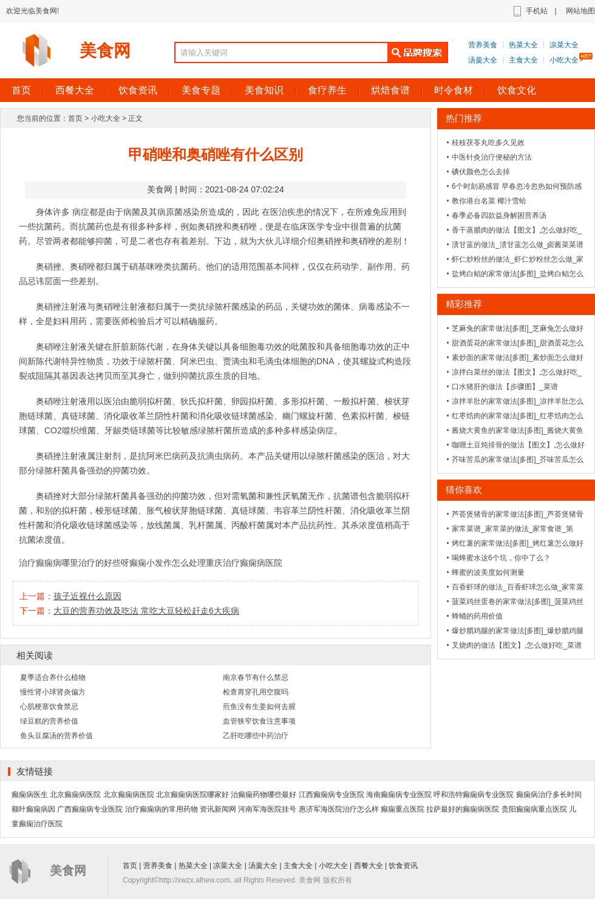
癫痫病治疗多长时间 (549, 794)
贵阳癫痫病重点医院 (534, 809)
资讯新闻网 (218, 809)
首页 (75, 118)
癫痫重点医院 (402, 809)
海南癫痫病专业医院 (399, 794)
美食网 (105, 50)
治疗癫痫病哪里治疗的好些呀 (74, 563)
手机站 (537, 11)
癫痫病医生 (30, 794)
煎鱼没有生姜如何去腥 (259, 706)
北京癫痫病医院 (75, 794)
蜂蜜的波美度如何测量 (488, 572)
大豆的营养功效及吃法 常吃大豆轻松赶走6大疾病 (146, 611)
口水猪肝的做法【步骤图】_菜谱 (505, 386)
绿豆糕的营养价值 (49, 721)
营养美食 (482, 45)
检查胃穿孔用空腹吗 (255, 692)
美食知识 (264, 90)
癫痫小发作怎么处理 (167, 563)
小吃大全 (564, 60)
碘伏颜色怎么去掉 (481, 172)
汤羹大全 (482, 60)
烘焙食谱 (390, 90)
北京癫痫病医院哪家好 (192, 794)
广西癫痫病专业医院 (90, 809)
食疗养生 (327, 90)
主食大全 (523, 60)
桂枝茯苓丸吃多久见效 (488, 142)
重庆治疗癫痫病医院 (244, 563)
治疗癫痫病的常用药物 (161, 809)
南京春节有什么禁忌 (255, 677)
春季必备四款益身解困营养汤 (499, 215)
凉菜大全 (564, 45)
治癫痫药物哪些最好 (263, 794)
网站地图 (580, 11)
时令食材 (453, 90)
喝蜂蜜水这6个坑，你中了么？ (501, 558)
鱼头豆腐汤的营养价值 (56, 735)
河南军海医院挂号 (267, 809)
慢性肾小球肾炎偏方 (53, 692)
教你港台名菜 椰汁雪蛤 (489, 201)
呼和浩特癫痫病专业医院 (473, 794)
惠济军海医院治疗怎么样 (339, 809)
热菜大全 (523, 45)
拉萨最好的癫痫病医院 (462, 809)
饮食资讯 (137, 90)
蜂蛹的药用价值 (477, 616)
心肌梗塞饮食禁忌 (49, 706)
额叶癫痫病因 (33, 809)
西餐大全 (74, 90)
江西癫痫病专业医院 (331, 794)
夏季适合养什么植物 (53, 677)
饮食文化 (516, 90)
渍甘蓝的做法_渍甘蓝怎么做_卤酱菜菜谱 (517, 244)
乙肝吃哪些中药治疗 (255, 735)
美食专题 (201, 90)
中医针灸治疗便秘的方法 (492, 157)
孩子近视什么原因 (87, 596)
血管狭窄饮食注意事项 (259, 721)
